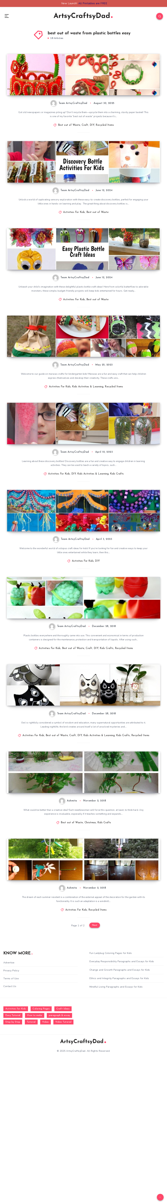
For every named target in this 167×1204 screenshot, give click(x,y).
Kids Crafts (117, 546)
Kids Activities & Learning (87, 445)
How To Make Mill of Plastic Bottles (41, 1015)
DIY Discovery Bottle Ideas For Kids (41, 509)
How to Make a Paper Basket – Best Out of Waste (53, 104)
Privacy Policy (11, 1112)
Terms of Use (11, 1120)
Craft (85, 141)
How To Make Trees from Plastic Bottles (44, 914)
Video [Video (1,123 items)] (45, 1164)
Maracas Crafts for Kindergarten (39, 408)
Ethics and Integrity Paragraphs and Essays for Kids (119, 1120)
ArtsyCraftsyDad (83, 17)
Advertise (9, 1105)
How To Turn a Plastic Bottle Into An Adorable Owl (49, 810)
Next (95, 1068)
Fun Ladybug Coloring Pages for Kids (110, 1095)
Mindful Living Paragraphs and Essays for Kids (116, 1129)
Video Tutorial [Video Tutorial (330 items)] (63, 1164)
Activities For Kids (74, 242)
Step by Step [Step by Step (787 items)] (12, 1164)
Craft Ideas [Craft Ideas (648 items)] (63, 1151)
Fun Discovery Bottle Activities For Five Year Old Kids (51, 203)
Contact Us (9, 1128)
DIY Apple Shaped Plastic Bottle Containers (47, 711)
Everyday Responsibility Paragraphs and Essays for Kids (121, 1104)
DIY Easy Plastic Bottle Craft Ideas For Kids (48, 306)
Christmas (90, 951)
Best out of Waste (69, 141)
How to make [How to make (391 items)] (34, 1158)
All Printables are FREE (92, 3)
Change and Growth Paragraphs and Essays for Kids (119, 1112)
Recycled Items (105, 141)
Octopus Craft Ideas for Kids (35, 610)
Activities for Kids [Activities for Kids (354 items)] (15, 1151)
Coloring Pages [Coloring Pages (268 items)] (41, 1151)
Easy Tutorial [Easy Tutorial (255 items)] (12, 1158)
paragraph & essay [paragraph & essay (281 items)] (59, 1158)
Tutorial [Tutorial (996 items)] (31, 1164)
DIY (92, 141)
